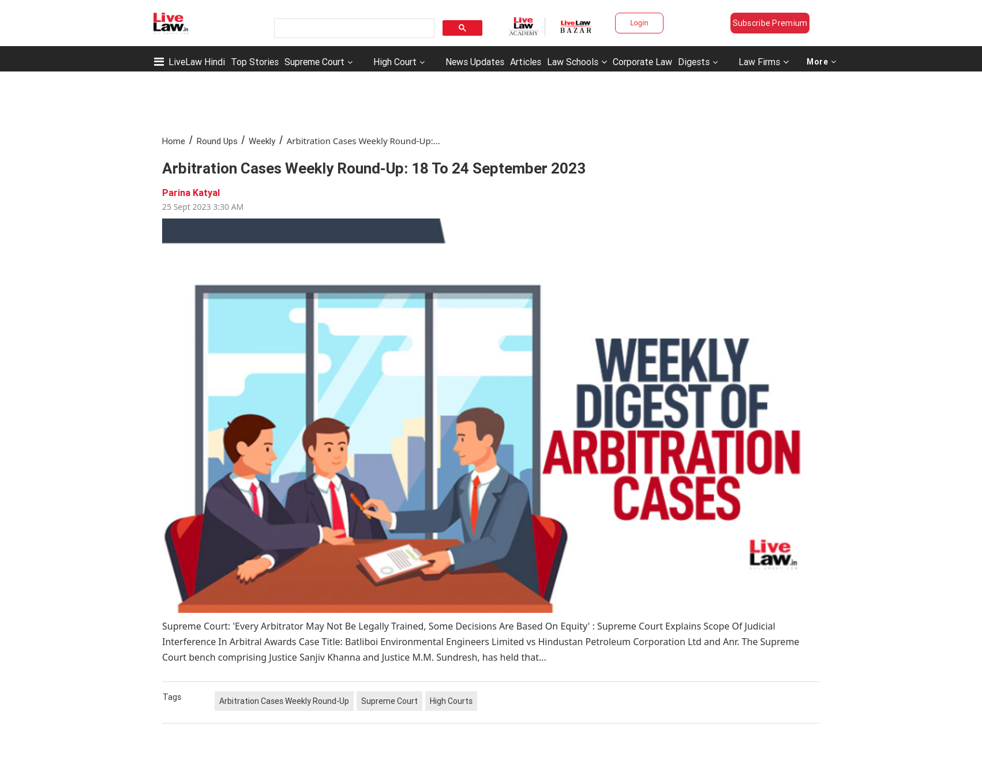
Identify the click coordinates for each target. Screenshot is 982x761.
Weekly (262, 140)
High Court (395, 61)
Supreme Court (314, 61)
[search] (353, 28)
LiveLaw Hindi (196, 61)
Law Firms (764, 61)
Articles (525, 61)
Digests (694, 61)
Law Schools (577, 61)
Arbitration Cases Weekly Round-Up (284, 701)
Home (173, 140)
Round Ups (217, 140)
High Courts (451, 701)
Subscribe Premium (770, 23)
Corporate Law (642, 61)
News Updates (474, 61)
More (822, 61)
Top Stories (255, 61)
